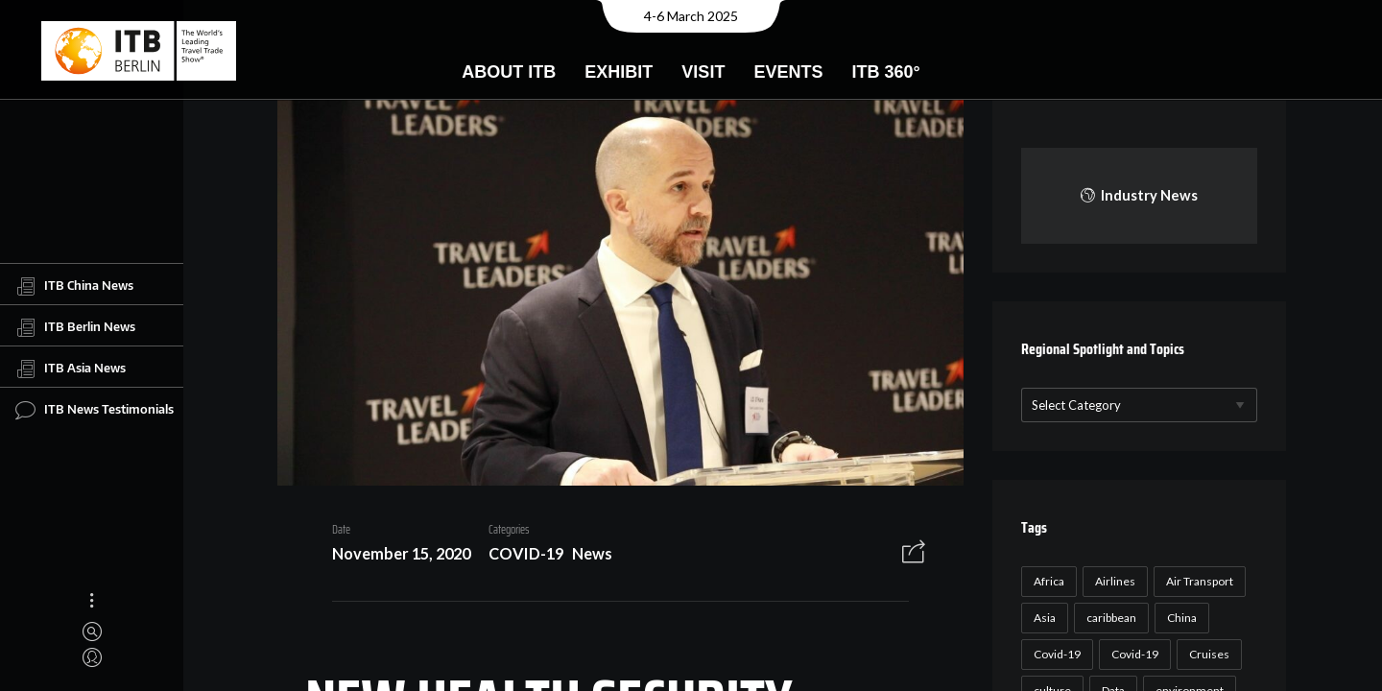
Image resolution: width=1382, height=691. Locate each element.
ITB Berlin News (75, 327)
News (585, 556)
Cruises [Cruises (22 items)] (1206, 654)
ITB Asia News (70, 368)
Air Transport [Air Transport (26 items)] (1196, 581)
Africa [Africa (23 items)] (1046, 581)
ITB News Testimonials (94, 409)
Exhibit (618, 72)
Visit (703, 72)
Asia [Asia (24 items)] (1042, 617)
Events (787, 72)
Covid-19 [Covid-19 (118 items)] (1054, 654)
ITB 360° (885, 72)
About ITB (509, 72)
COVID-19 (519, 556)
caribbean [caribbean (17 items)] (1108, 617)
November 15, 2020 (394, 556)
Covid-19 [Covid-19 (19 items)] (1132, 654)
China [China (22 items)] (1179, 617)
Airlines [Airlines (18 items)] (1112, 581)
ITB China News (74, 286)
